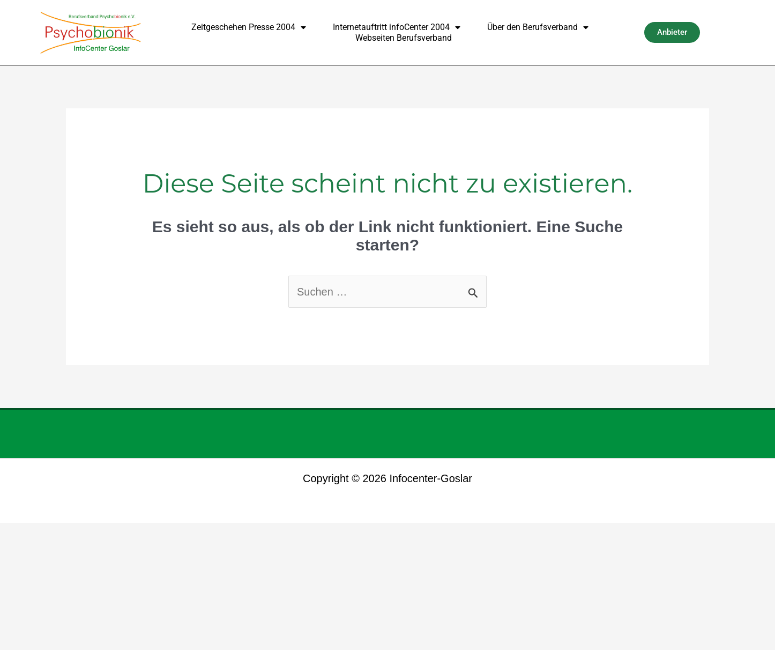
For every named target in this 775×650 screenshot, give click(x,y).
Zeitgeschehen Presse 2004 (248, 27)
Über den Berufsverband (537, 27)
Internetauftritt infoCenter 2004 (396, 27)
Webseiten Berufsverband (403, 38)
